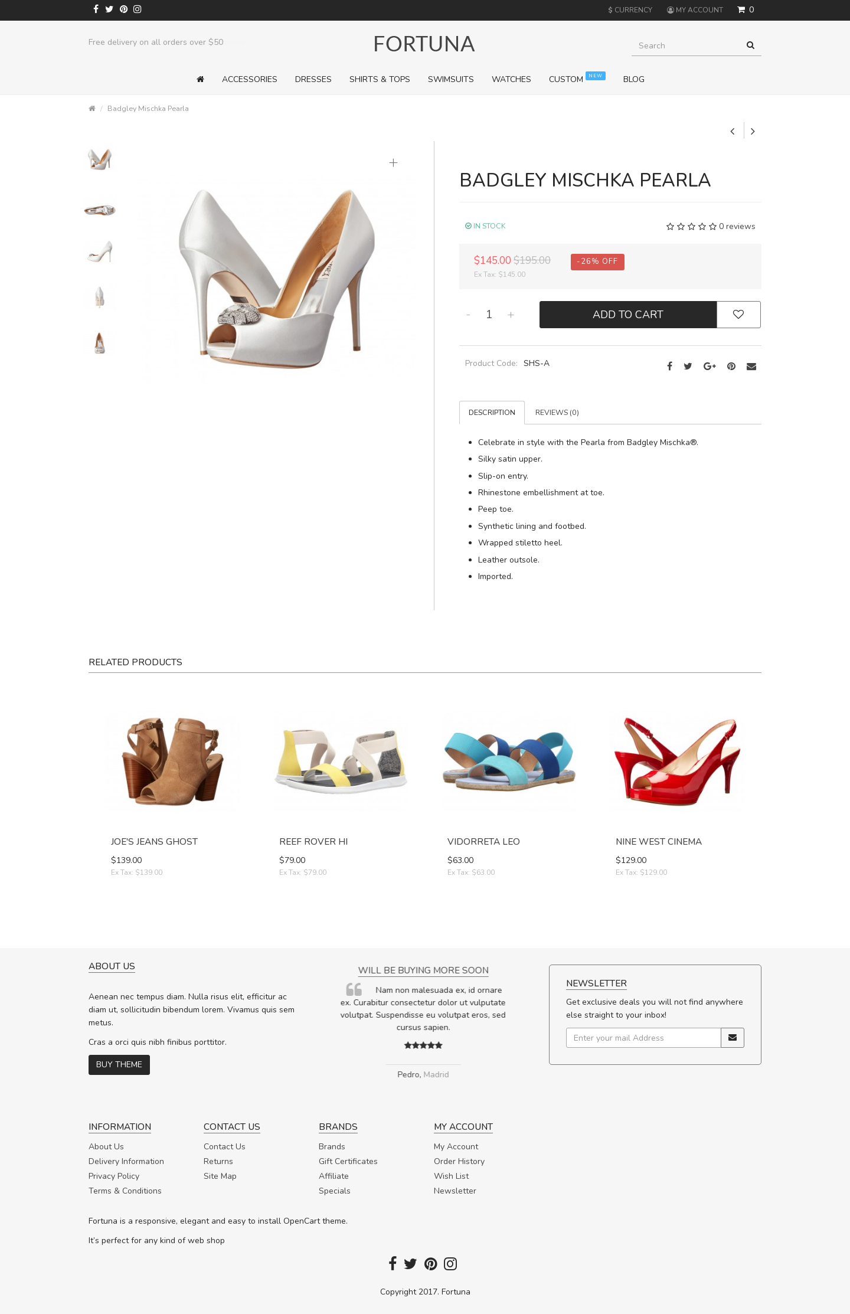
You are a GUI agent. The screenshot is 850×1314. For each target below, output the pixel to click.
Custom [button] (577, 78)
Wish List (451, 1176)
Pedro (410, 1074)
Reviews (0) (557, 412)
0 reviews (737, 226)
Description (492, 412)
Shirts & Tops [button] (379, 79)
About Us (106, 1146)
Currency (630, 10)
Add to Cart (628, 315)
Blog (634, 79)
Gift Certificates (348, 1161)
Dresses (313, 79)
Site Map (220, 1176)
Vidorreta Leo (483, 841)
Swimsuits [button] (451, 79)
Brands (332, 1146)
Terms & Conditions (125, 1191)
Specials (335, 1191)
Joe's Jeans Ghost (154, 841)
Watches (511, 79)
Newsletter (455, 1191)
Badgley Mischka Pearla (148, 108)
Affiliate (334, 1176)
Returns (218, 1161)
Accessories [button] (249, 79)
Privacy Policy (114, 1176)
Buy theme (119, 1064)
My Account (456, 1146)
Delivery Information (126, 1161)
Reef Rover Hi (313, 841)
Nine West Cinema (659, 841)
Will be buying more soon (425, 970)
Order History (459, 1161)
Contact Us (225, 1146)
